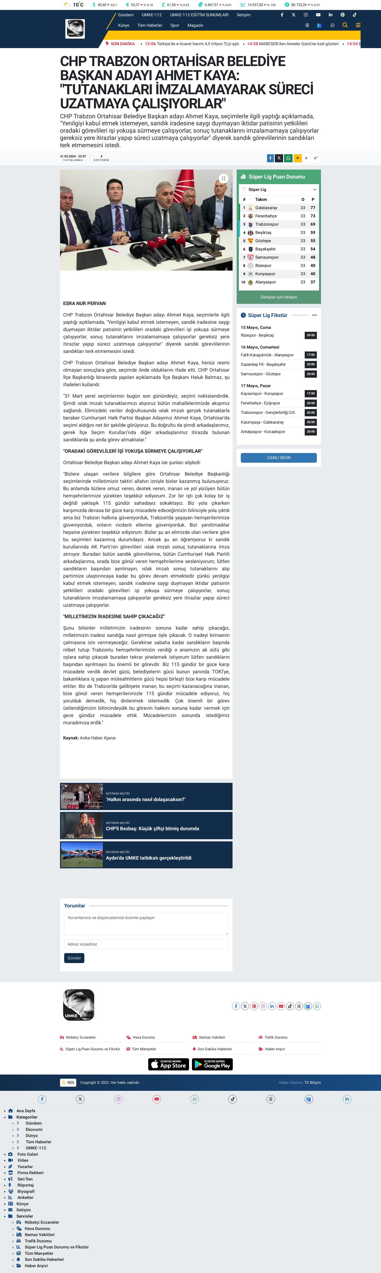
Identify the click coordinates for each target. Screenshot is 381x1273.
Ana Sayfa (21, 1110)
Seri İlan (20, 1179)
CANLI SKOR (278, 457)
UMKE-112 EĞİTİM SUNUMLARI (199, 14)
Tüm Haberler (150, 25)
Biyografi (21, 1191)
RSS (68, 1082)
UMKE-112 (152, 14)
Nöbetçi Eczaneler (78, 1037)
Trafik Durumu (273, 1037)
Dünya (27, 1135)
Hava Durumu (140, 1037)
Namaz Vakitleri (209, 1037)
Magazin (195, 25)
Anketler (20, 1197)
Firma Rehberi (26, 1172)
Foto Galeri (23, 1154)
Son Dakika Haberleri (212, 1049)
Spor (175, 25)
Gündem (126, 14)
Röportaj (21, 1185)
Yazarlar (20, 1166)
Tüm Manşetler (141, 1049)
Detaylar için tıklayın (279, 297)
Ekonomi (30, 1129)
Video (18, 1160)
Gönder (74, 958)
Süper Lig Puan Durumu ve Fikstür (90, 1049)
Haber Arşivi (272, 1049)
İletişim (244, 14)
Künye (123, 25)
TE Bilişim (312, 1082)
